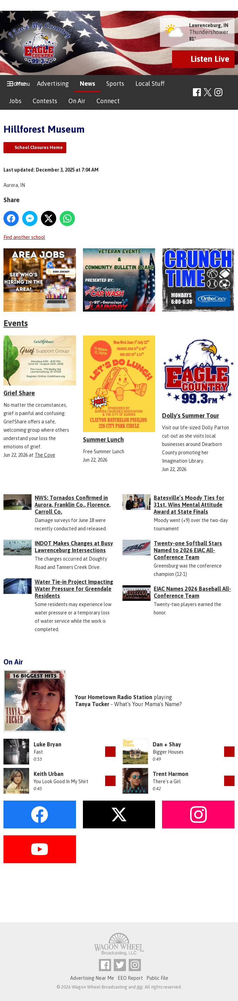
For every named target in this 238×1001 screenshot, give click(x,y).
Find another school (24, 237)
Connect (108, 101)
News (87, 83)
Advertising (53, 83)
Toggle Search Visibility (230, 92)
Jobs (15, 101)
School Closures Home (39, 147)
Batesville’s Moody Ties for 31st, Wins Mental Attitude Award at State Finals (189, 505)
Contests (45, 101)
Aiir (140, 987)
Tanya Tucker (92, 704)
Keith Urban (48, 774)
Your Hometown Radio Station (113, 697)
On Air (76, 101)
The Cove (45, 455)
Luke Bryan (47, 744)
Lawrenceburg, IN (208, 25)
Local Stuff (149, 83)
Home (17, 83)
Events (15, 323)
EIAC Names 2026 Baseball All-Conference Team (192, 592)
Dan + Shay (167, 744)
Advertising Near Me (92, 978)
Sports (115, 83)
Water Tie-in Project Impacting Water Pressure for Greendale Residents (74, 589)
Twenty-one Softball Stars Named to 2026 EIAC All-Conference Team (188, 550)
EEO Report (130, 978)
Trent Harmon (170, 774)
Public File (157, 978)
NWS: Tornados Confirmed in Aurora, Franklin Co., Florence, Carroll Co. (73, 505)
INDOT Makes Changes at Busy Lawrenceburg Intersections (74, 546)
